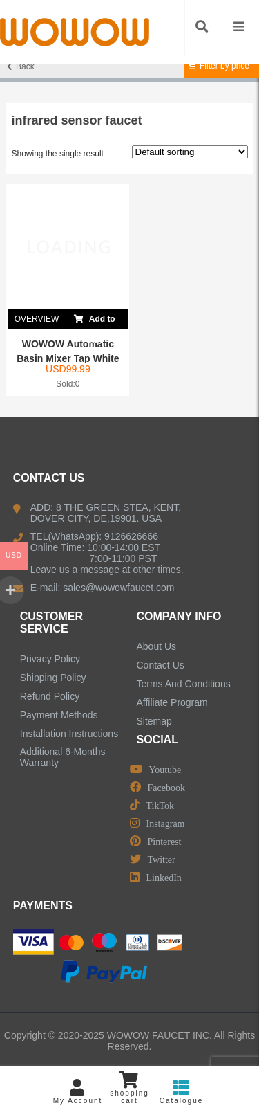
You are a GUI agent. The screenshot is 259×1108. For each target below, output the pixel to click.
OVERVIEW (37, 319)
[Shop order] (190, 151)
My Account (78, 1092)
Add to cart (94, 319)
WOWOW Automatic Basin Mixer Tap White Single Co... (68, 358)
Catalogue (181, 1092)
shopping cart (129, 1088)
